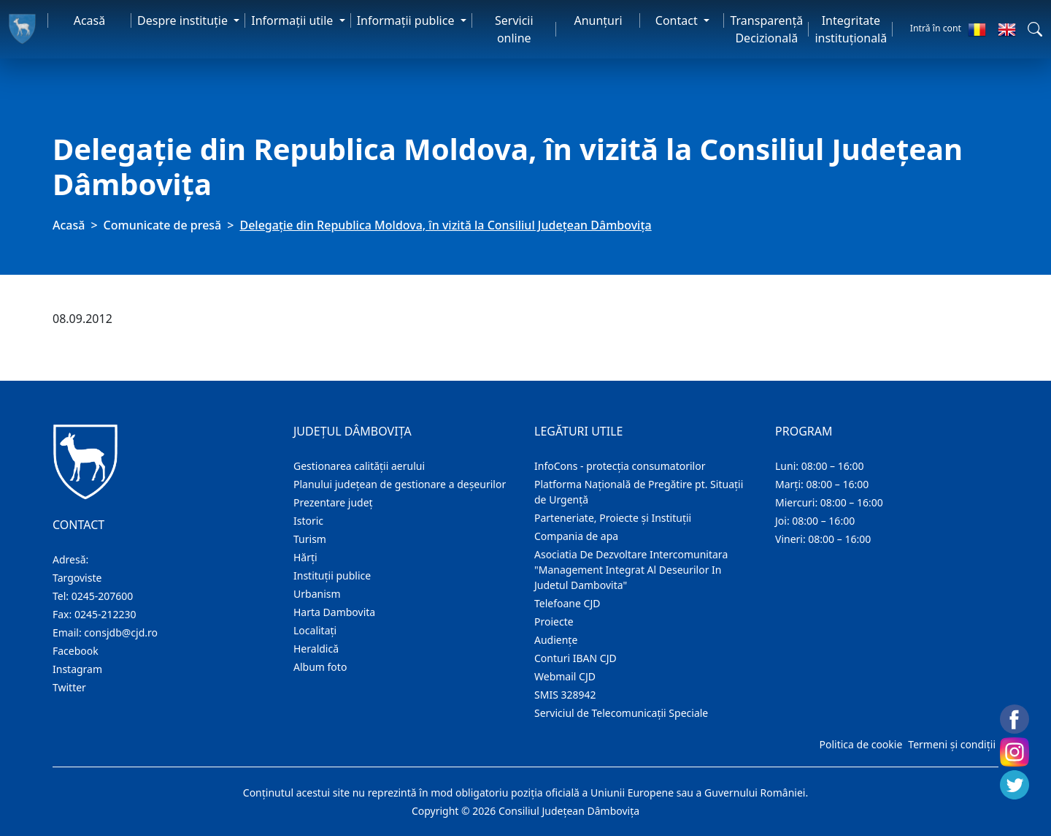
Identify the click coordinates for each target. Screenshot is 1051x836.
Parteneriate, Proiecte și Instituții (612, 518)
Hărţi (305, 557)
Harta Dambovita (334, 612)
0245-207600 (103, 596)
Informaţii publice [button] (407, 20)
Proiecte (554, 621)
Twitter (69, 687)
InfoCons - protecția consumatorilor (620, 466)
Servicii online (514, 29)
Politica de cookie (860, 744)
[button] (1035, 29)
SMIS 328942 (565, 695)
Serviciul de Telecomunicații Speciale (621, 713)
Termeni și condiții (952, 744)
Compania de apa (576, 536)
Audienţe (555, 640)
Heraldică (316, 649)
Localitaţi (314, 630)
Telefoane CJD (567, 603)
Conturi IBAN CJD (575, 658)
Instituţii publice (332, 575)
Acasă (90, 20)
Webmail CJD (565, 676)
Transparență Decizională (766, 29)
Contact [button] (678, 20)
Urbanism (317, 594)
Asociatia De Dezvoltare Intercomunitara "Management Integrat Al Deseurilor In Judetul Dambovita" (631, 569)
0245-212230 (105, 614)
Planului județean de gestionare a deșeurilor (399, 484)
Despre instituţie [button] (184, 20)
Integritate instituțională (851, 29)
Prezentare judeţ (333, 502)
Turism (309, 539)
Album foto (320, 667)
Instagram (77, 669)
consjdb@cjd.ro (121, 632)
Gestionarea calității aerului (359, 466)
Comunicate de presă (163, 225)
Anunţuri (598, 20)
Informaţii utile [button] (293, 20)
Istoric (308, 521)
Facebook (76, 651)
